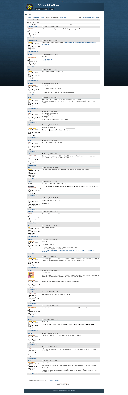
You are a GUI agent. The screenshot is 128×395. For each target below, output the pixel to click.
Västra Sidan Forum (49, 5)
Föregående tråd (86, 17)
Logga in (38, 9)
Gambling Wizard (47, 59)
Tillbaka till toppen (33, 38)
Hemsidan (45, 9)
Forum (51, 9)
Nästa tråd (95, 17)
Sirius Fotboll (63, 17)
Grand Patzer (46, 61)
